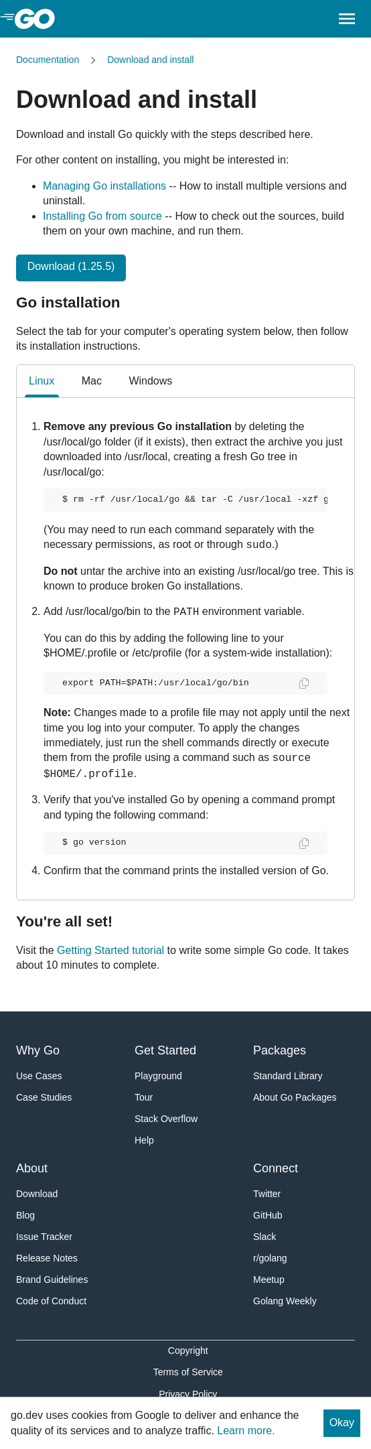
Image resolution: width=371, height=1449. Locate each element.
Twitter (267, 1193)
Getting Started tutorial (110, 950)
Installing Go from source (102, 216)
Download (37, 1193)
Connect (275, 1168)
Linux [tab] (42, 386)
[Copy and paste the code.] (296, 683)
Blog (25, 1215)
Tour (144, 1097)
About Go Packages (295, 1097)
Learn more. (246, 1430)
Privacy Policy (188, 1394)
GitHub (268, 1215)
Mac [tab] (92, 381)
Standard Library (288, 1076)
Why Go (38, 1050)
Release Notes (47, 1258)
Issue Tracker (44, 1236)
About (32, 1168)
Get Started (165, 1050)
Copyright (188, 1350)
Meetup (269, 1279)
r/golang (270, 1258)
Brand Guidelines (52, 1279)
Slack (264, 1236)
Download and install (150, 59)
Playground (158, 1076)
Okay (341, 1422)
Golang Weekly (285, 1301)
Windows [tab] (150, 381)
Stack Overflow (166, 1118)
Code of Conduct (51, 1301)
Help (144, 1140)
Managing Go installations (104, 186)
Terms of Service (188, 1372)
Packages (279, 1050)
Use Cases (39, 1076)
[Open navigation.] (346, 18)
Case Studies (44, 1097)
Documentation (47, 59)
